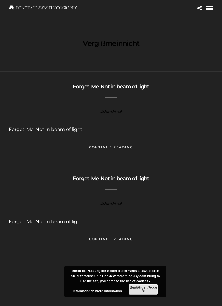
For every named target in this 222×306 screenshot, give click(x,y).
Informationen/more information (97, 291)
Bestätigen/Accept (143, 289)
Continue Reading (111, 147)
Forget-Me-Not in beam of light (111, 86)
